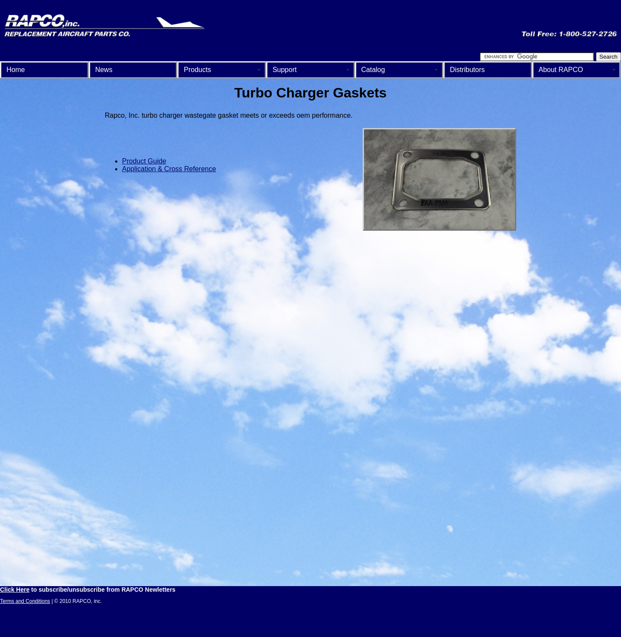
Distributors (467, 69)
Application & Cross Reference (169, 169)
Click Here (14, 589)
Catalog (373, 69)
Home (15, 69)
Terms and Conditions (25, 601)
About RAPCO (561, 69)
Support (285, 69)
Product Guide (144, 161)
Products (197, 69)
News (104, 69)
